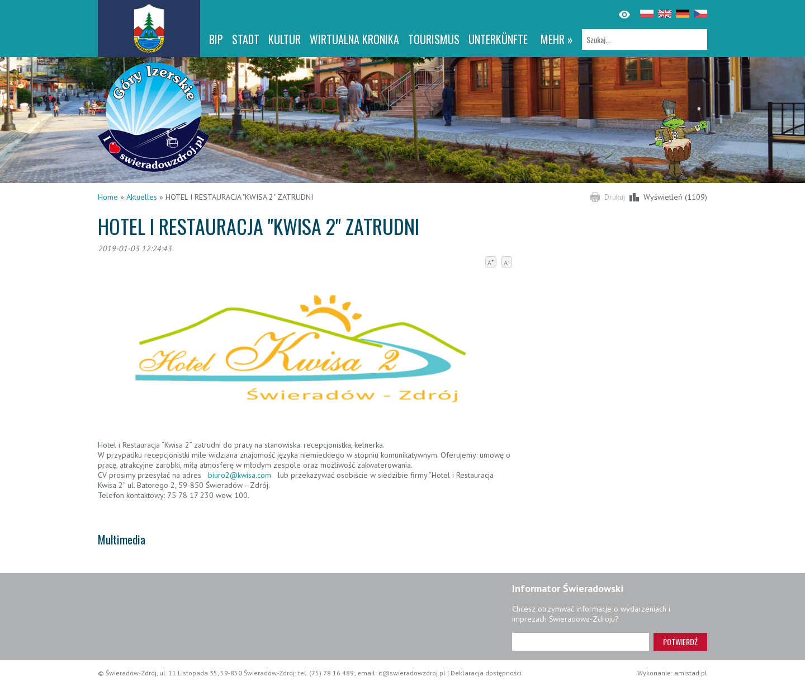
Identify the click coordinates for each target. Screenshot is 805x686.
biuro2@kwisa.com (239, 475)
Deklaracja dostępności (486, 673)
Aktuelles (141, 197)
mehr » (557, 39)
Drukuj (614, 197)
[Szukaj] (644, 39)
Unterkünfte (498, 39)
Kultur (284, 39)
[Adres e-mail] (581, 642)
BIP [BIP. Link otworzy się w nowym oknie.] (216, 39)
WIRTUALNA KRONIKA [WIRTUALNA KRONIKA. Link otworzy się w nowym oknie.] (354, 39)
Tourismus (434, 39)
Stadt (245, 39)
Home (108, 197)
